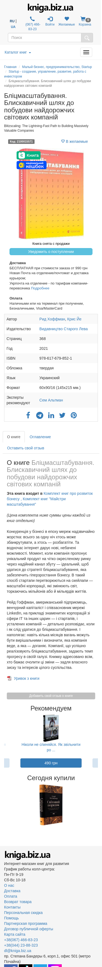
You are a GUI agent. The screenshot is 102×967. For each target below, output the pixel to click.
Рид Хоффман (52, 319)
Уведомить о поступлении (51, 251)
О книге (13, 437)
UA (13, 27)
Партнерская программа (25, 923)
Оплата (10, 896)
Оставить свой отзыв (25, 448)
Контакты (12, 907)
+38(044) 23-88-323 (21, 945)
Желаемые (66, 21)
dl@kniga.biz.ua (17, 951)
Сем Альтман (51, 400)
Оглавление (40, 437)
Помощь (11, 918)
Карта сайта (14, 934)
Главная (10, 67)
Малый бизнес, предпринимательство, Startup (57, 67)
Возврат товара (18, 902)
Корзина (85, 21)
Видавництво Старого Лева (63, 329)
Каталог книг (18, 52)
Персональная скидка (23, 912)
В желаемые (74, 141)
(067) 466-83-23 (32, 23)
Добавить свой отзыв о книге (51, 696)
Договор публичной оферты (28, 929)
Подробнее (40, 288)
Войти (50, 21)
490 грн (51, 763)
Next (97, 804)
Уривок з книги (26, 678)
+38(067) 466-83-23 (21, 940)
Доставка (12, 891)
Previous (4, 804)
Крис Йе (74, 319)
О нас (9, 885)
